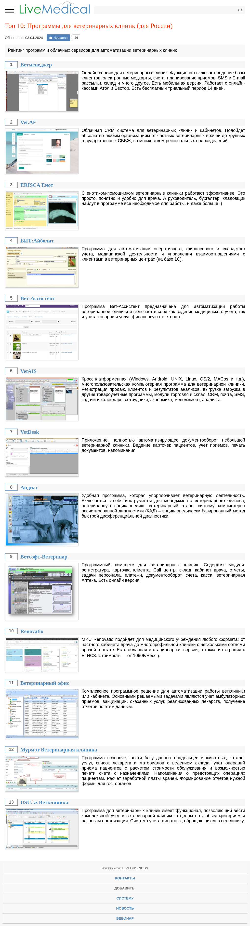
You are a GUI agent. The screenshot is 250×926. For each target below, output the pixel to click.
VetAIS (28, 371)
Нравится (58, 37)
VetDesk (29, 432)
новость (125, 908)
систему (124, 898)
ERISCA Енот (36, 185)
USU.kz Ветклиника (44, 802)
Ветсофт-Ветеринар (43, 557)
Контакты (125, 878)
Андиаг (29, 487)
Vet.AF (28, 122)
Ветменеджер (36, 65)
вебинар (125, 918)
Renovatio (31, 631)
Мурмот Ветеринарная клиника (58, 750)
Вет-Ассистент (37, 298)
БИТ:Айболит (37, 241)
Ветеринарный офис (44, 683)
